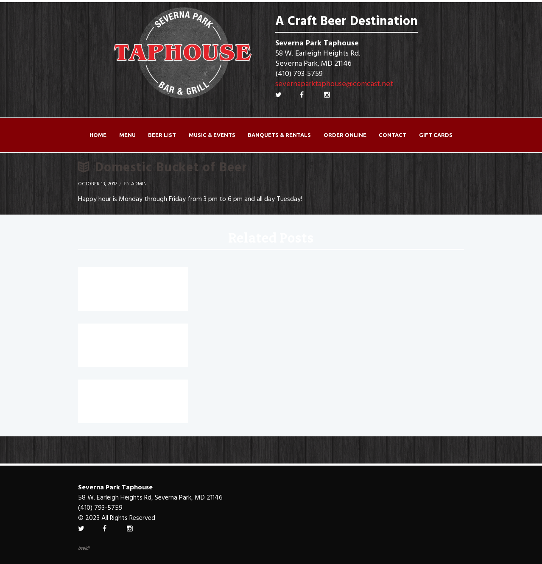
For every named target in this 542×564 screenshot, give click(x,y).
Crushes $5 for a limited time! (128, 286)
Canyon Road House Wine (132, 392)
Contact (392, 135)
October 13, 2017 (97, 184)
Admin (139, 184)
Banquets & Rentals (279, 135)
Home (97, 135)
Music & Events (212, 135)
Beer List (162, 135)
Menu (127, 135)
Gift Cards (436, 135)
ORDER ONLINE (345, 135)
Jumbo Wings (106, 336)
